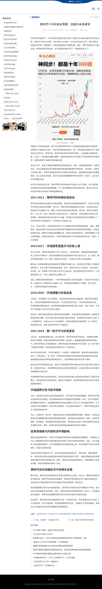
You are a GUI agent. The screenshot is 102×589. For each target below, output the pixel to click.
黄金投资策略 (9, 89)
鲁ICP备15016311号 (70, 584)
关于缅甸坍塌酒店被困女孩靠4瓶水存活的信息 (51, 554)
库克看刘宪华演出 (10, 23)
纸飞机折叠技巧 (9, 81)
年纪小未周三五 (9, 110)
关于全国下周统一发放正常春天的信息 (47, 530)
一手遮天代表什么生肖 (12, 106)
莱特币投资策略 (9, 77)
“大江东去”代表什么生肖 (42, 534)
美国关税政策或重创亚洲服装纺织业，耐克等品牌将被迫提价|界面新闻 (61, 550)
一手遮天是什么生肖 (11, 93)
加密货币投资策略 (10, 43)
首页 (91, 17)
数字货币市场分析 (10, 39)
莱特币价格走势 (42, 514)
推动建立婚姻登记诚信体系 (13, 27)
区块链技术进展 (89, 514)
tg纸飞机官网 (17, 118)
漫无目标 (7, 98)
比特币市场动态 (9, 68)
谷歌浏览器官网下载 (11, 85)
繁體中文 (78, 1)
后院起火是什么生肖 (11, 102)
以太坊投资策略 (9, 48)
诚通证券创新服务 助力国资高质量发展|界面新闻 (52, 546)
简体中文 (71, 1)
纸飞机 (6, 118)
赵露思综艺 (8, 31)
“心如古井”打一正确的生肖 (43, 565)
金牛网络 (51, 579)
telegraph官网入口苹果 (12, 114)
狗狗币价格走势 (9, 35)
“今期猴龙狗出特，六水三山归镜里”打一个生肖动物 (53, 558)
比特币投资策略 (9, 64)
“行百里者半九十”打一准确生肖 (44, 562)
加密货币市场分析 (10, 60)
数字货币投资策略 (10, 56)
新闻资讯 (96, 17)
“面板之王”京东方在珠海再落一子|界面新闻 (49, 542)
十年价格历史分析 (52, 514)
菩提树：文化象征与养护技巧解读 (54, 520)
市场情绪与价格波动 (77, 514)
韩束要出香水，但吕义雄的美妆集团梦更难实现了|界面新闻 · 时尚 (59, 538)
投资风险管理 (9, 73)
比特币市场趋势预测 (11, 52)
